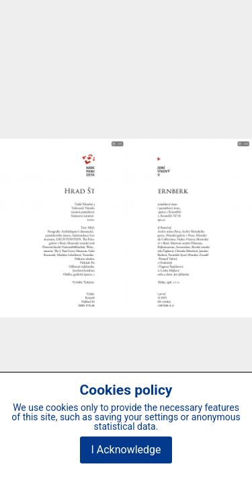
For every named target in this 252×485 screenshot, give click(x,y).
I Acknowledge (126, 449)
